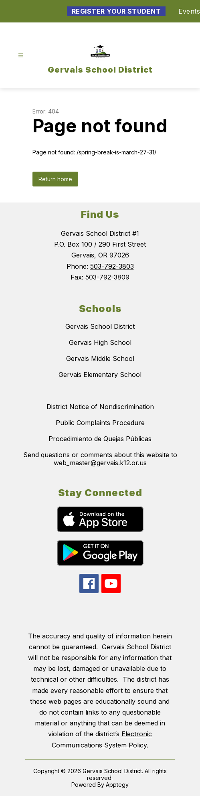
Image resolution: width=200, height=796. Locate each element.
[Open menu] (20, 55)
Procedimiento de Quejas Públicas (100, 439)
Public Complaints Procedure (100, 423)
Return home (55, 179)
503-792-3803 (112, 266)
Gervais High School (100, 342)
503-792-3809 (107, 277)
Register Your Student (116, 11)
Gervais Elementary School (100, 375)
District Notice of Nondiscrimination (100, 407)
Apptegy (117, 784)
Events (189, 11)
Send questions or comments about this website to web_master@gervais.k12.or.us (100, 459)
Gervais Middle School (100, 358)
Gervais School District (100, 326)
